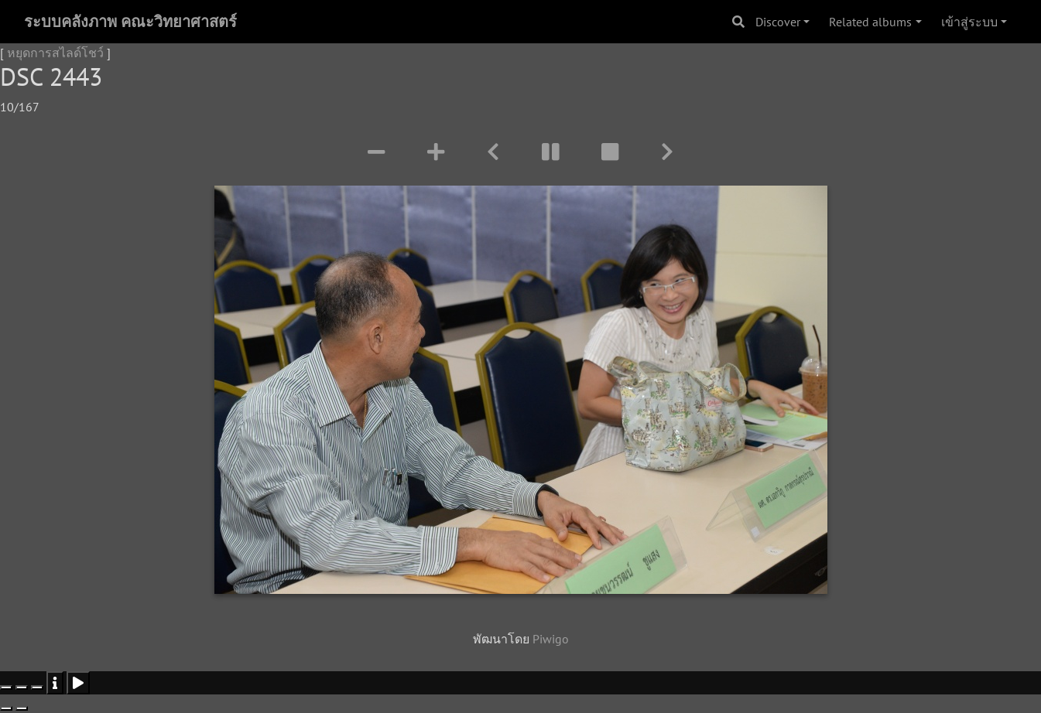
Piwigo (550, 638)
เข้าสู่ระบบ (969, 21)
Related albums (870, 21)
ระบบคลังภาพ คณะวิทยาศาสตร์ (130, 22)
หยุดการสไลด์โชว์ (55, 52)
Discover (777, 21)
